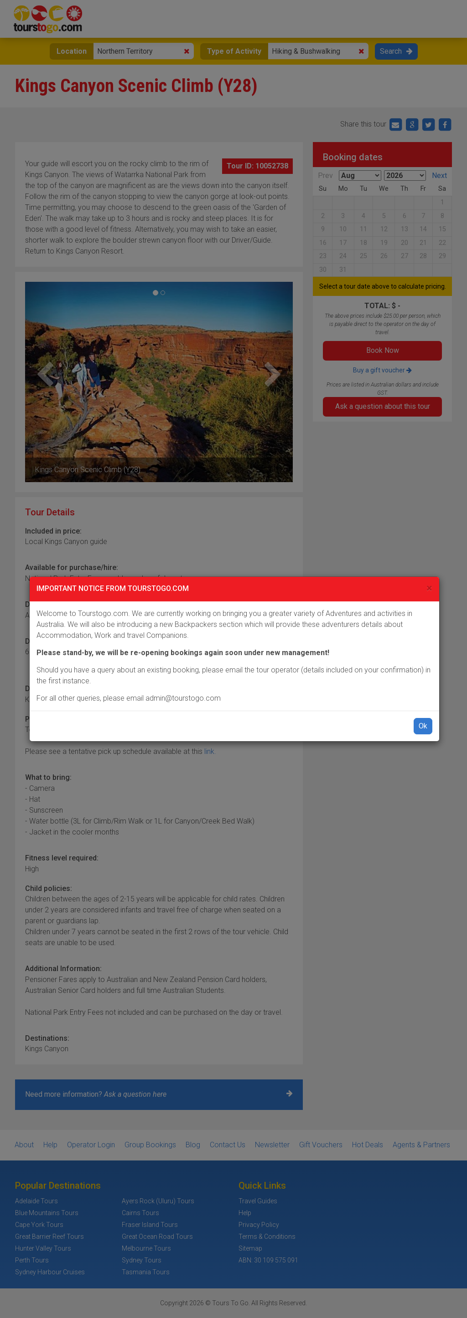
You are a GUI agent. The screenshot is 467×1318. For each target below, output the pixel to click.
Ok (423, 726)
